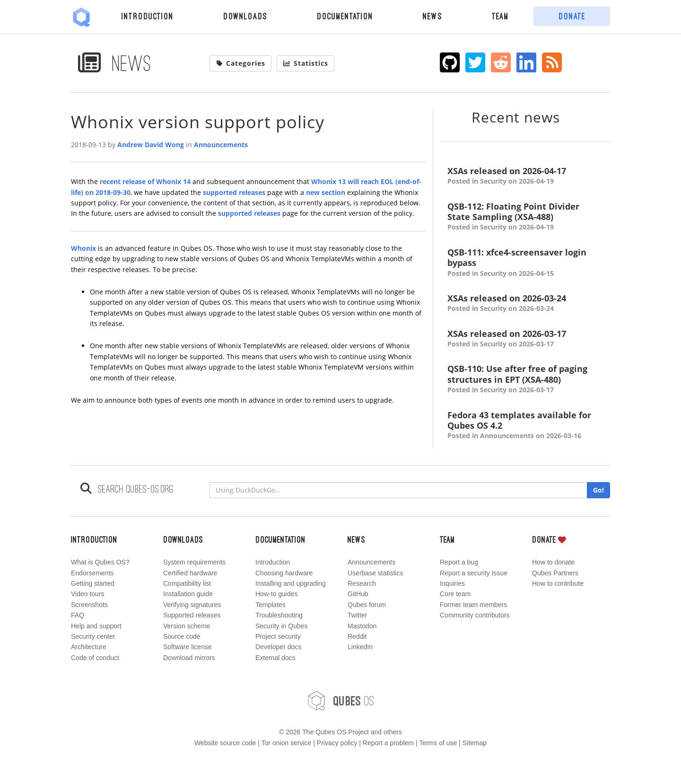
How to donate (553, 562)
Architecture (88, 647)
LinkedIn (360, 647)
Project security (278, 636)
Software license (187, 647)
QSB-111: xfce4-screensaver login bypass (525, 263)
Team (500, 16)
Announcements (221, 144)
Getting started (92, 583)
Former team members (473, 604)
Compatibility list (187, 583)
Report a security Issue (473, 573)
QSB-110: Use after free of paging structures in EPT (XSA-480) (525, 379)
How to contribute (558, 583)
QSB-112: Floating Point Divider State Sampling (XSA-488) (525, 217)
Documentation (345, 16)
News (432, 16)
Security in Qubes (281, 626)
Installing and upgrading (290, 583)
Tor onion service (287, 743)
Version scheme (186, 626)
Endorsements (92, 573)
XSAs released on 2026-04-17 (525, 176)
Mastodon (362, 626)
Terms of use (438, 743)
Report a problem (388, 743)
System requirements (194, 562)
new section (325, 192)
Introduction (148, 16)
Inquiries (452, 583)
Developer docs (278, 647)
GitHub (358, 594)
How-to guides (276, 594)
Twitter (357, 615)
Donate (572, 16)
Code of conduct (95, 657)
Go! (598, 489)
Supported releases (191, 615)
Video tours (88, 594)
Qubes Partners (555, 573)
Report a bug (459, 562)
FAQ (77, 615)
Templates (270, 604)
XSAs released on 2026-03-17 (525, 339)
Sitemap (475, 743)
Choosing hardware (284, 573)
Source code (182, 636)
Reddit (357, 636)
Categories (241, 63)
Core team (455, 594)
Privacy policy (337, 743)
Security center (93, 636)
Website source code (225, 743)
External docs (275, 657)
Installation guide (188, 594)
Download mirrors (189, 657)
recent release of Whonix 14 (145, 181)
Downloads (245, 16)
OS (340, 700)
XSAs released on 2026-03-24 (525, 303)
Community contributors (475, 615)
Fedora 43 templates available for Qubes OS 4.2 (525, 425)
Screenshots (89, 604)
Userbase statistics (375, 573)
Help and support (96, 626)
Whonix (83, 248)
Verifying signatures (192, 604)
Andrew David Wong (150, 144)
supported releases (234, 192)
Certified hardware (190, 573)
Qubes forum (367, 604)
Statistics (305, 63)
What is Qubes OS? (100, 562)
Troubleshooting (279, 615)
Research (362, 583)
